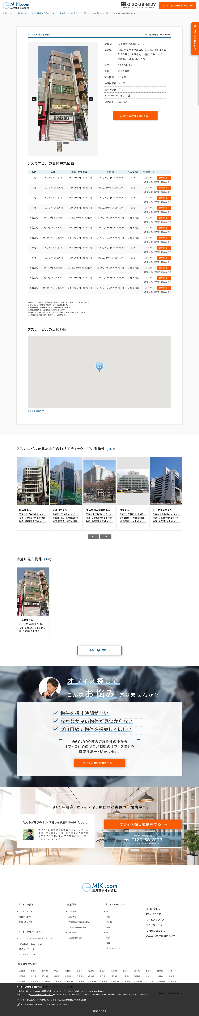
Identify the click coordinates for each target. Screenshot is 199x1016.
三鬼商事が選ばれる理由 (85, 927)
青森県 (34, 975)
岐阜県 (91, 980)
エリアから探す (25, 916)
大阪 (120, 922)
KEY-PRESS (161, 915)
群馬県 (126, 975)
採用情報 (78, 937)
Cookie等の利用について (41, 995)
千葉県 (149, 975)
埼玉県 (137, 975)
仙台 (120, 937)
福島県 (91, 975)
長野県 (80, 980)
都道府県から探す (26, 968)
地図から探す (25, 922)
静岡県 (103, 980)
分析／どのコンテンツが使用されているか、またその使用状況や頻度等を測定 (53, 1000)
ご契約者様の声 (81, 943)
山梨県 (68, 980)
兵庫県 (172, 980)
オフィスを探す (24, 910)
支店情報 (78, 922)
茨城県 (103, 975)
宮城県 (57, 975)
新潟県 (22, 980)
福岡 (120, 948)
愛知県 (114, 980)
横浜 (120, 943)
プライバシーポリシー (165, 925)
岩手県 (45, 975)
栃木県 (114, 975)
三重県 (126, 980)
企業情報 (76, 910)
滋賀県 (137, 980)
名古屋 (121, 927)
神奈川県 (173, 975)
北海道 (22, 975)
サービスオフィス (162, 920)
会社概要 (78, 916)
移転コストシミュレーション (31, 948)
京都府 (149, 980)
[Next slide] (105, 541)
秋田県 (68, 975)
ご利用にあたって (163, 930)
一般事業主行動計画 (83, 932)
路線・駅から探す (26, 927)
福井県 (57, 980)
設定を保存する (99, 1011)
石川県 (45, 980)
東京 (120, 916)
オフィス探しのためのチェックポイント (35, 943)
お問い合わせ (161, 910)
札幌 (120, 932)
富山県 (34, 980)
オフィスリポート (125, 953)
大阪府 (160, 980)
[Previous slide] (93, 541)
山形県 (80, 975)
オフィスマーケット (124, 910)
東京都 (160, 975)
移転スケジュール (27, 954)
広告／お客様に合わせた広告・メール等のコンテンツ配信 (45, 1004)
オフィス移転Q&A (27, 959)
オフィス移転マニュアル (29, 936)
